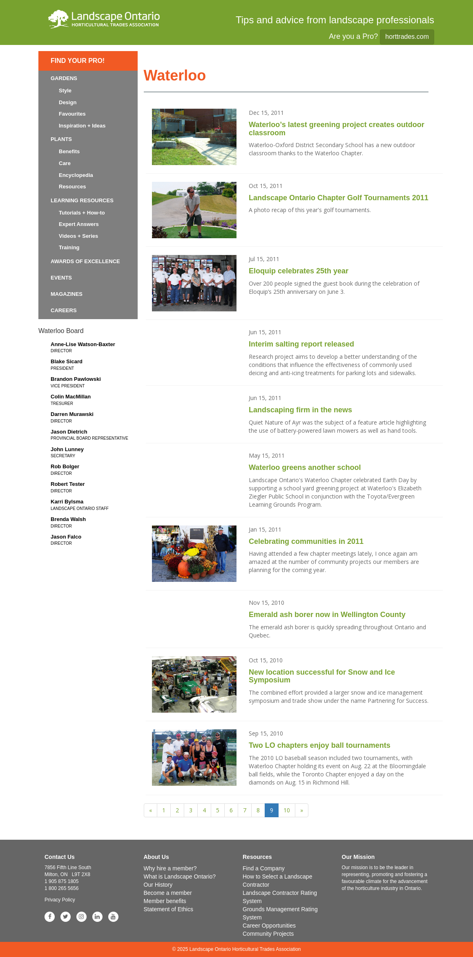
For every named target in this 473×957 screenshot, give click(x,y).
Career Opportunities (269, 925)
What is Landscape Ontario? (180, 876)
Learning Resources (82, 200)
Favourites (72, 114)
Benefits (69, 151)
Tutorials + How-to (82, 213)
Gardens (64, 78)
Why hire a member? (170, 868)
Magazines (67, 294)
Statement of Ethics (168, 909)
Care (65, 163)
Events (61, 278)
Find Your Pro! (78, 60)
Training (69, 247)
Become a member (168, 893)
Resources (72, 186)
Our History (158, 884)
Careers (64, 310)
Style (65, 90)
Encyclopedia (76, 175)
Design (67, 102)
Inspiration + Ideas (82, 126)
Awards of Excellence (85, 261)
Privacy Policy (60, 900)
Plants (61, 139)
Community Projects (268, 933)
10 (286, 810)
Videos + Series (78, 236)
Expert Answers (79, 224)
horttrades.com (407, 36)
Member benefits (165, 901)
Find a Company (264, 868)
